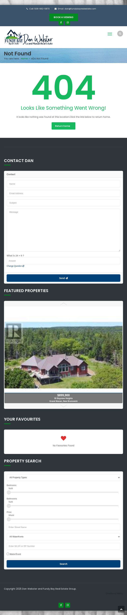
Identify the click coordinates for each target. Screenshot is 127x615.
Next (63, 405)
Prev (63, 303)
